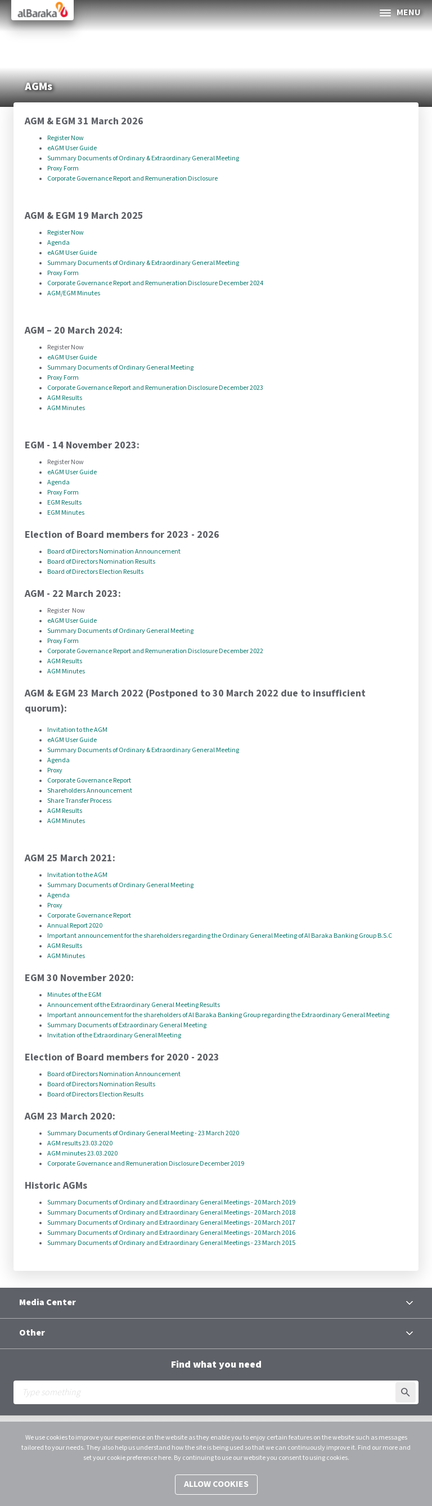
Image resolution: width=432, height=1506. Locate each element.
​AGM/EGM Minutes (73, 293)
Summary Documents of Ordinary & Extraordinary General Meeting (143, 158)
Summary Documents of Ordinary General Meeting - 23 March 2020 (143, 1133)
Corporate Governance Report (89, 780)
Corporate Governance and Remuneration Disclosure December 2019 (145, 1163)
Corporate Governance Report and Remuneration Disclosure (132, 178)
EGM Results (64, 502)
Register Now (66, 138)
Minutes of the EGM (74, 995)
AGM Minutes (66, 408)
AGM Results (64, 398)
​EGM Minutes (66, 513)
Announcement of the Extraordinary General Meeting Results (133, 1005)
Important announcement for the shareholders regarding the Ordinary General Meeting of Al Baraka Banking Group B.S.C (219, 936)
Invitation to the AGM (77, 730)
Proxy (54, 770)
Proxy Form (63, 168)
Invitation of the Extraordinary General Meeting (114, 1035)
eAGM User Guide (72, 148)
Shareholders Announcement (89, 790)
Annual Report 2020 (74, 925)
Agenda (59, 243)
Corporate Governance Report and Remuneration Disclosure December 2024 (155, 283)
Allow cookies (216, 1484)
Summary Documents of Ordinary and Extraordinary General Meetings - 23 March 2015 (171, 1243)
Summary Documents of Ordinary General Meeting (120, 367)
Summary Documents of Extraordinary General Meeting (126, 1025)
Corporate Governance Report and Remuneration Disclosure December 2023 (155, 388)
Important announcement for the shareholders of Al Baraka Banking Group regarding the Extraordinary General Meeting (218, 1015)
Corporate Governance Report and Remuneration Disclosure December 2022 (155, 651)
